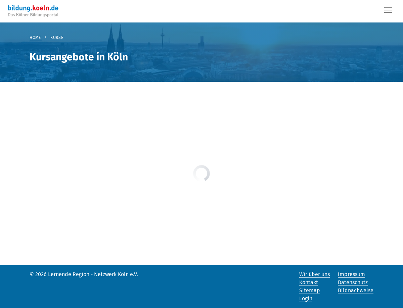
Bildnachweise (355, 290)
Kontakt (308, 282)
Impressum (351, 274)
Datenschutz (353, 282)
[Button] (388, 11)
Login (305, 298)
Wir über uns (314, 274)
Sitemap (309, 290)
